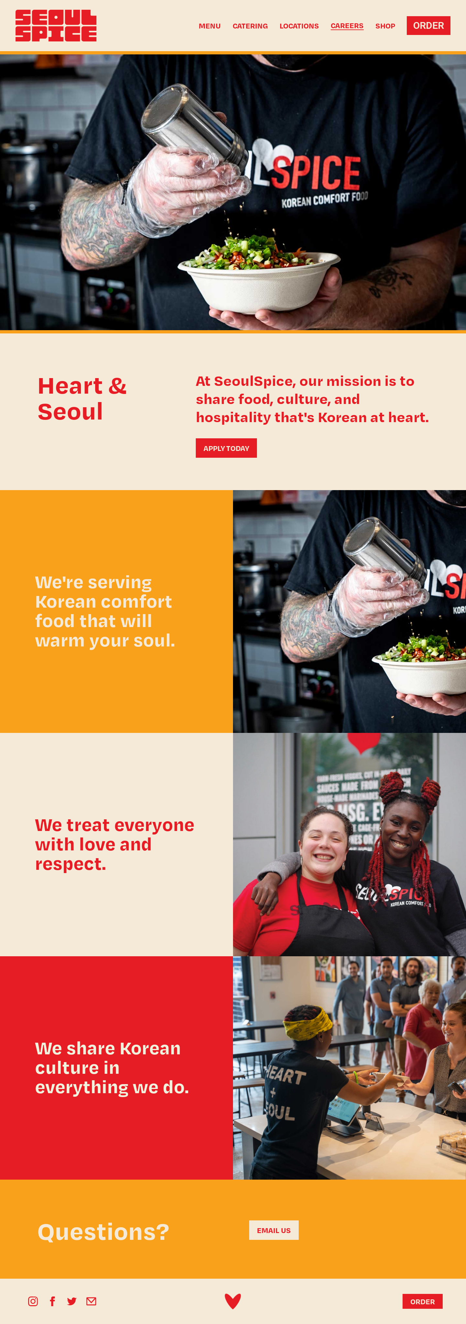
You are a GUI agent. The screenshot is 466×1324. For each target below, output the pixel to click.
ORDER (428, 25)
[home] (65, 25)
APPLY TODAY (226, 448)
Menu (210, 25)
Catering (250, 25)
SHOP (385, 25)
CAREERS (347, 25)
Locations (299, 25)
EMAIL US (274, 1230)
